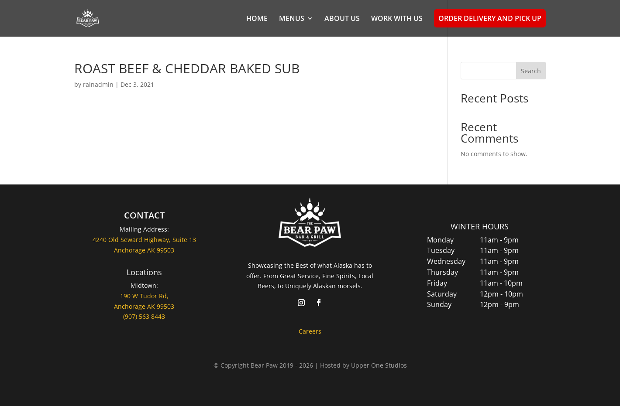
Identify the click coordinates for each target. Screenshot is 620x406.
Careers (310, 331)
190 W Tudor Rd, (144, 296)
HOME (257, 19)
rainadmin (98, 84)
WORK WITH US (397, 19)
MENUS (291, 19)
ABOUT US (342, 19)
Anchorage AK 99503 (144, 306)
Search (531, 71)
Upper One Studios (379, 365)
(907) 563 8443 (144, 316)
